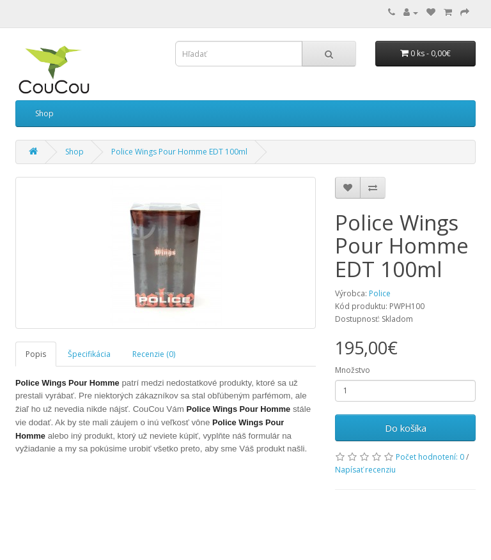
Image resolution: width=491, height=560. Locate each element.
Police (380, 293)
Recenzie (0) (153, 354)
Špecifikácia (89, 354)
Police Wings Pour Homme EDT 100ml (179, 151)
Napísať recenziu (365, 469)
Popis (36, 354)
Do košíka (405, 427)
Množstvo (352, 370)
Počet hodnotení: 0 (430, 456)
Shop (44, 113)
